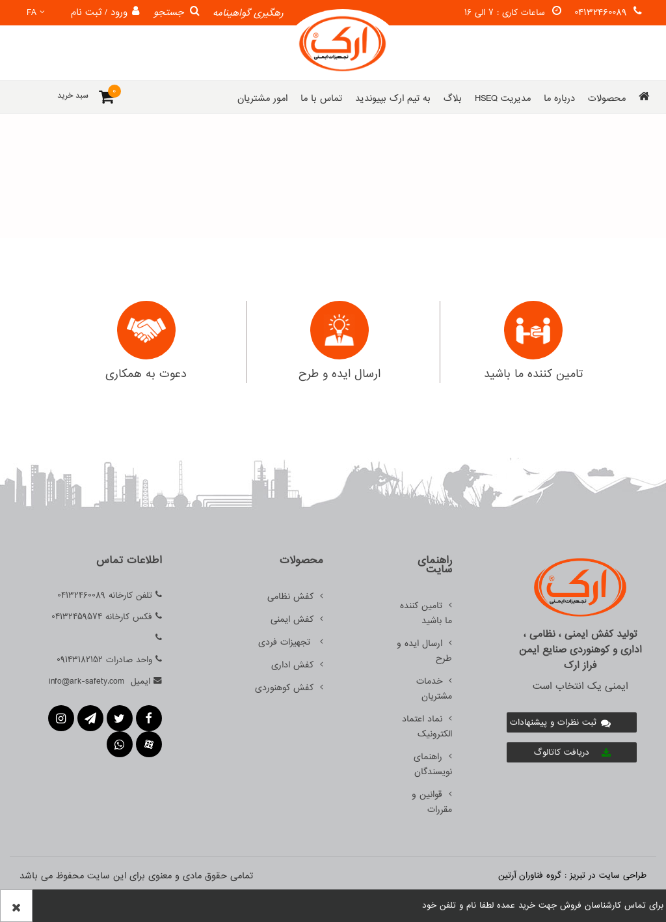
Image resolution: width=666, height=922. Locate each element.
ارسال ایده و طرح (424, 651)
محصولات (607, 98)
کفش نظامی (293, 597)
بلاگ (453, 98)
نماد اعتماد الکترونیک (427, 726)
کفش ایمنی (295, 619)
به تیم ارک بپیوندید (393, 98)
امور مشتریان (262, 98)
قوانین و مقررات (432, 802)
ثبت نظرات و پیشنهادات (560, 722)
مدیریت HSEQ (503, 98)
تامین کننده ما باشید (426, 613)
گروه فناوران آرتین (531, 875)
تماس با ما (321, 98)
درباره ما (559, 98)
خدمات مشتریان (434, 689)
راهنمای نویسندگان (433, 764)
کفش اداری (295, 665)
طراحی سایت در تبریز (606, 875)
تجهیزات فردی (289, 642)
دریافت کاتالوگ (572, 752)
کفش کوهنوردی (287, 688)
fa (36, 13)
